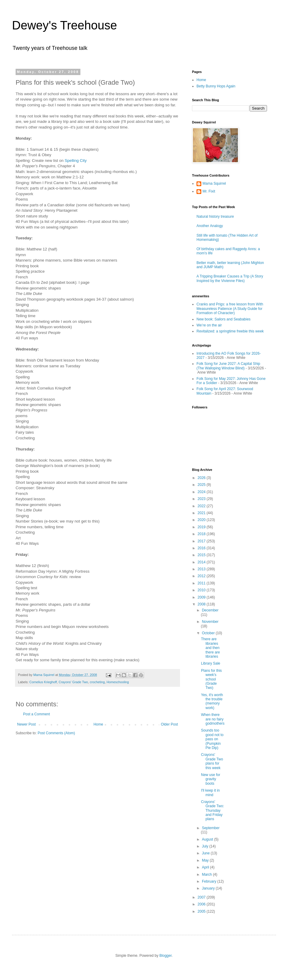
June (206, 853)
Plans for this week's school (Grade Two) (211, 679)
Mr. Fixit (208, 191)
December (210, 610)
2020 (202, 520)
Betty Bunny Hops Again (215, 86)
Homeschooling (117, 682)
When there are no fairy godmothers (212, 719)
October (209, 633)
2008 (202, 604)
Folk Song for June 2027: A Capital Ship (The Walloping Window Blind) (228, 366)
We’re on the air (209, 325)
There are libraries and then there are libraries (210, 648)
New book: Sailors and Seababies (223, 319)
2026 (202, 478)
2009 (202, 597)
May (206, 860)
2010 (202, 590)
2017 (202, 541)
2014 (202, 562)
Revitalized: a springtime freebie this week (230, 331)
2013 (202, 569)
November (210, 622)
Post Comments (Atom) (56, 733)
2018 (202, 534)
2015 (202, 555)
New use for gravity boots (210, 779)
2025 (202, 485)
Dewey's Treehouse (64, 25)
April (206, 867)
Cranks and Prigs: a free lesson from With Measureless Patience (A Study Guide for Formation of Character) (229, 308)
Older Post (169, 724)
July (205, 846)
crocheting (97, 682)
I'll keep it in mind (210, 792)
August (208, 839)
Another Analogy (209, 226)
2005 (202, 911)
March (207, 874)
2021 (202, 513)
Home (98, 724)
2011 (202, 583)
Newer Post (26, 724)
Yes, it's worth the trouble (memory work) (212, 701)
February (209, 881)
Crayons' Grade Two (73, 682)
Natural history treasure (215, 216)
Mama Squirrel (214, 183)
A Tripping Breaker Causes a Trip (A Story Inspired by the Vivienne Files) (229, 278)
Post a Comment (36, 714)
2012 (202, 576)
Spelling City (75, 160)
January (209, 888)
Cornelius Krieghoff (43, 682)
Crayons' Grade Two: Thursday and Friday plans (212, 810)
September (211, 828)
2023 (202, 499)
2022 (202, 506)
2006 (202, 904)
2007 (202, 897)
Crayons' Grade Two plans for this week (212, 761)
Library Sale (210, 663)
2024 (202, 492)
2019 (202, 527)
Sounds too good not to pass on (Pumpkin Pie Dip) (212, 739)
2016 (202, 548)
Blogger (165, 955)
